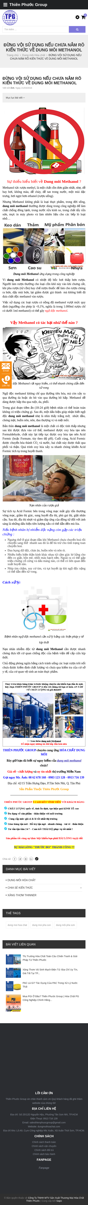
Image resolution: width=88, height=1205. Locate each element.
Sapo (59, 1200)
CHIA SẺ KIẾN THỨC (20, 887)
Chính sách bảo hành (44, 1154)
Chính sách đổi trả (43, 1150)
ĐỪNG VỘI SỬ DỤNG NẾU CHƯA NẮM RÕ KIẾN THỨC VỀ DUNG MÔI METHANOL (42, 80)
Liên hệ (6, 381)
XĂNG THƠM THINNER (22, 895)
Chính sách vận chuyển (44, 1146)
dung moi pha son (41, 925)
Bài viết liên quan (21, 944)
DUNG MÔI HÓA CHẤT (22, 880)
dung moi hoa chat (17, 925)
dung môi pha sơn (65, 925)
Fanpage (44, 1167)
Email (6, 367)
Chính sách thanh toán (44, 1142)
